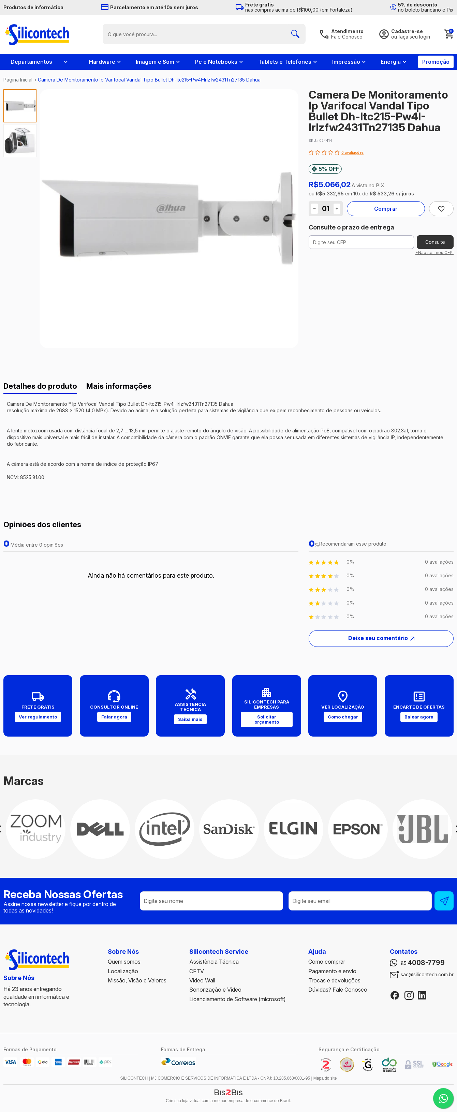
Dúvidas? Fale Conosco (337, 990)
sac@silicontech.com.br (427, 974)
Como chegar (343, 717)
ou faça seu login (410, 37)
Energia (391, 61)
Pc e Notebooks (216, 61)
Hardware (102, 61)
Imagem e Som (155, 61)
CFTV (196, 971)
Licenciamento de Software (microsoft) (237, 999)
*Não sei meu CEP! (434, 252)
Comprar (386, 208)
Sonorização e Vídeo (215, 990)
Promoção (435, 61)
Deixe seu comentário (378, 638)
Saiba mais (190, 719)
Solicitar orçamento (266, 719)
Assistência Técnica (214, 962)
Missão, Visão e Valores (137, 980)
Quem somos (124, 962)
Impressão (346, 61)
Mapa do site (325, 1078)
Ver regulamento (38, 717)
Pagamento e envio (332, 971)
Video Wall (202, 980)
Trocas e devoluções (334, 980)
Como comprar (326, 962)
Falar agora (114, 717)
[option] (19, 105)
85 (423, 963)
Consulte (435, 242)
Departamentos (31, 61)
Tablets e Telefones (284, 61)
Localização (123, 971)
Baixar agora (418, 717)
